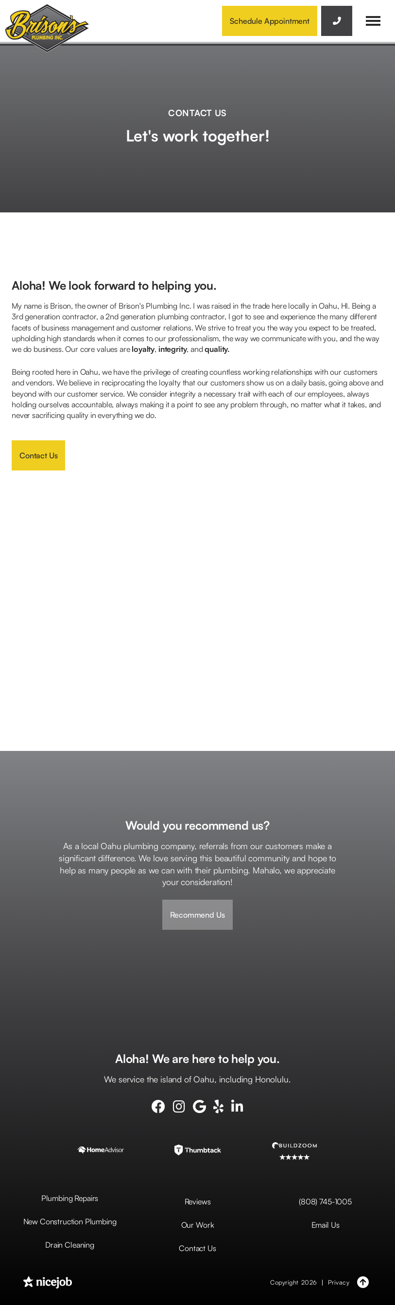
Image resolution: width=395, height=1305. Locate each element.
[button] (373, 20)
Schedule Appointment (269, 21)
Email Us (325, 1225)
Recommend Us (197, 915)
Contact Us (38, 455)
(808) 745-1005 (325, 1201)
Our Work (197, 1225)
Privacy (339, 1282)
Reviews (198, 1201)
